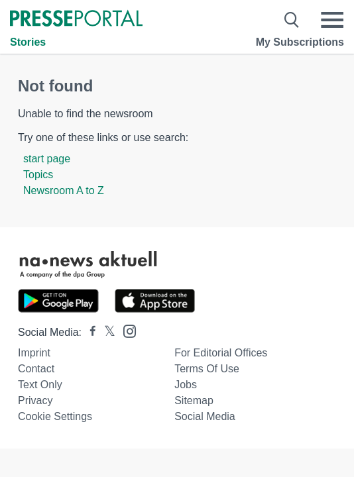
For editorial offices (220, 352)
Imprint (34, 352)
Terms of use (206, 368)
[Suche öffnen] (292, 20)
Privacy (35, 400)
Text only (40, 384)
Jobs (185, 384)
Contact (36, 368)
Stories (28, 42)
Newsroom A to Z (63, 190)
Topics (38, 174)
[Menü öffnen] (332, 20)
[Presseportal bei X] (105, 332)
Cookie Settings (55, 416)
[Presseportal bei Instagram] (125, 330)
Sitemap (193, 400)
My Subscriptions (300, 42)
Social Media (204, 416)
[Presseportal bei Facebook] (89, 332)
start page (46, 158)
